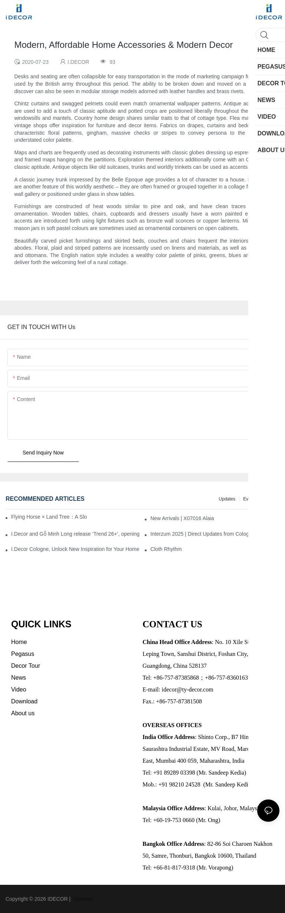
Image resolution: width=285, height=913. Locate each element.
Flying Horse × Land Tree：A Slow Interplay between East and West (49, 517)
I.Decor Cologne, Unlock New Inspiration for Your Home (75, 549)
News (270, 499)
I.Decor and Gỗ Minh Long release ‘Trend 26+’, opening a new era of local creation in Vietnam (75, 534)
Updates (227, 499)
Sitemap (82, 899)
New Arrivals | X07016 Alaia (182, 518)
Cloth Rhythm (166, 549)
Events (250, 499)
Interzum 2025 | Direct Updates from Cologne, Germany (214, 534)
